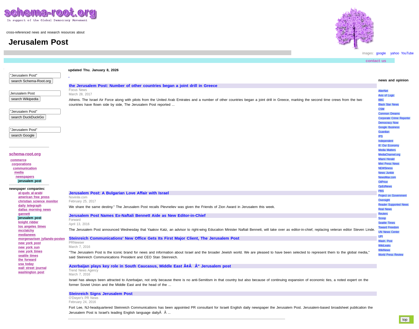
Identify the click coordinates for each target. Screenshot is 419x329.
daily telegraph (29, 205)
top (405, 319)
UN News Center (388, 231)
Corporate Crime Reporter (394, 118)
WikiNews (384, 250)
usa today (26, 264)
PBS (381, 191)
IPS (380, 136)
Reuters (383, 213)
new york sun (29, 247)
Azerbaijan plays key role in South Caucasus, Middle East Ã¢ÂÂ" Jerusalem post (150, 266)
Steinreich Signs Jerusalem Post (100, 294)
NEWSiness (385, 168)
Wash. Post (385, 241)
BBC (381, 100)
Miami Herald (386, 159)
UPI (380, 236)
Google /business (388, 127)
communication (25, 168)
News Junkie (386, 172)
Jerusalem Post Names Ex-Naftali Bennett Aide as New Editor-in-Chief (137, 215)
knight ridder (28, 222)
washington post (31, 272)
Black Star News (388, 104)
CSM (381, 109)
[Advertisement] (114, 146)
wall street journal (32, 268)
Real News (385, 209)
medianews (27, 235)
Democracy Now (388, 122)
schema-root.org (25, 154)
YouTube (407, 53)
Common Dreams (389, 113)
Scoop (382, 218)
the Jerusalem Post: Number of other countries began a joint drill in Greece (143, 86)
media (19, 172)
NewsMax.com (387, 177)
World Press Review (390, 254)
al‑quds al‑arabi (30, 193)
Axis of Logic (386, 95)
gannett (24, 214)
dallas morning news (34, 209)
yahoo (394, 53)
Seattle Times (386, 222)
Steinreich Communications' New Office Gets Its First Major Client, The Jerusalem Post (154, 238)
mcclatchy (26, 230)
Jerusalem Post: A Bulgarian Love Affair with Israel (119, 193)
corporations (21, 164)
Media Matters (387, 150)
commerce (18, 160)
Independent (385, 140)
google (381, 53)
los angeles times (32, 226)
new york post (29, 243)
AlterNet (383, 90)
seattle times (28, 256)
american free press (34, 197)
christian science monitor (38, 201)
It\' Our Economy (388, 145)
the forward (27, 260)
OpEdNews (385, 186)
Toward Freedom (388, 227)
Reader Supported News (393, 204)
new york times (30, 251)
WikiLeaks (384, 245)
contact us (376, 60)
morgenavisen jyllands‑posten (41, 239)
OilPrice (383, 181)
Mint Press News (388, 163)
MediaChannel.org (389, 154)
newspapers (25, 177)
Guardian (383, 131)
